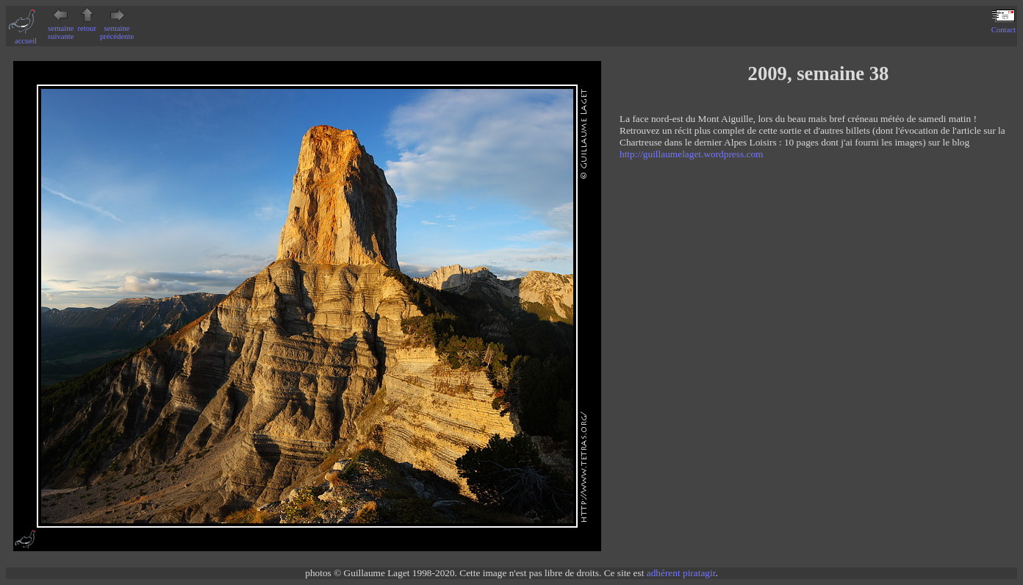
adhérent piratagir (681, 572)
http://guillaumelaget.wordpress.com (691, 153)
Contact (1003, 26)
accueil (25, 37)
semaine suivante (61, 28)
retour (87, 24)
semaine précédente (117, 28)
